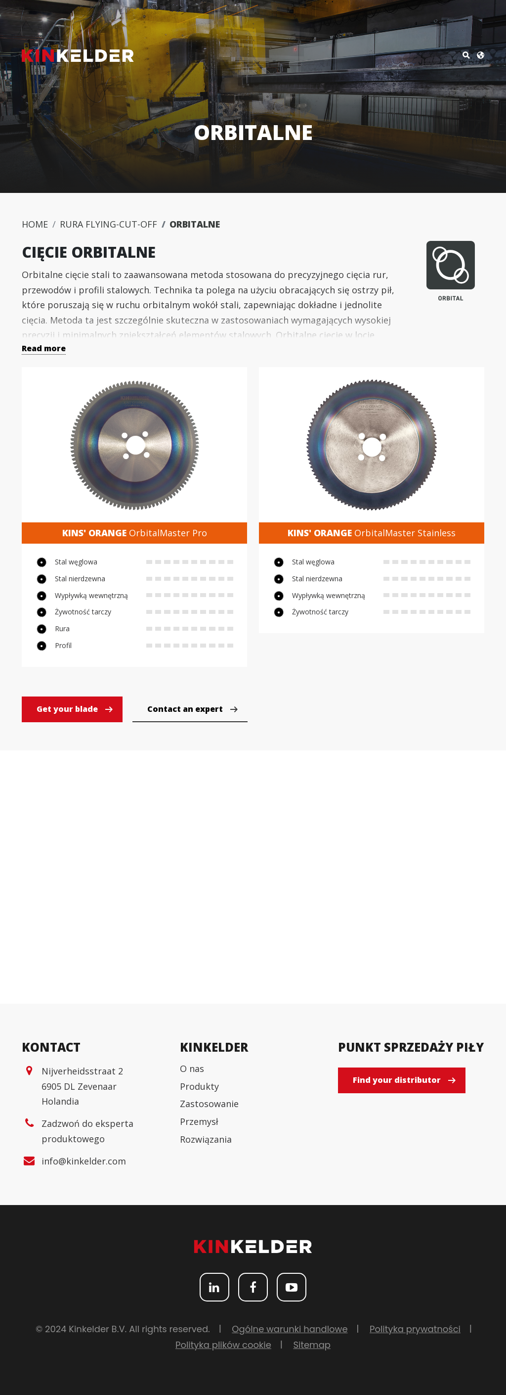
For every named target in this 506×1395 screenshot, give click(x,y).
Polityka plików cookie (223, 1345)
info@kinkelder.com (84, 1161)
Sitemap (312, 1345)
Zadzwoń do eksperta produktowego (87, 1131)
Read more (44, 348)
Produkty (199, 1086)
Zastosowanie (209, 1104)
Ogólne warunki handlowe (289, 1329)
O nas (192, 1068)
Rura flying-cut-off (108, 224)
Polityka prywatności (415, 1329)
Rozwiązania (206, 1139)
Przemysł (199, 1121)
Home (35, 224)
